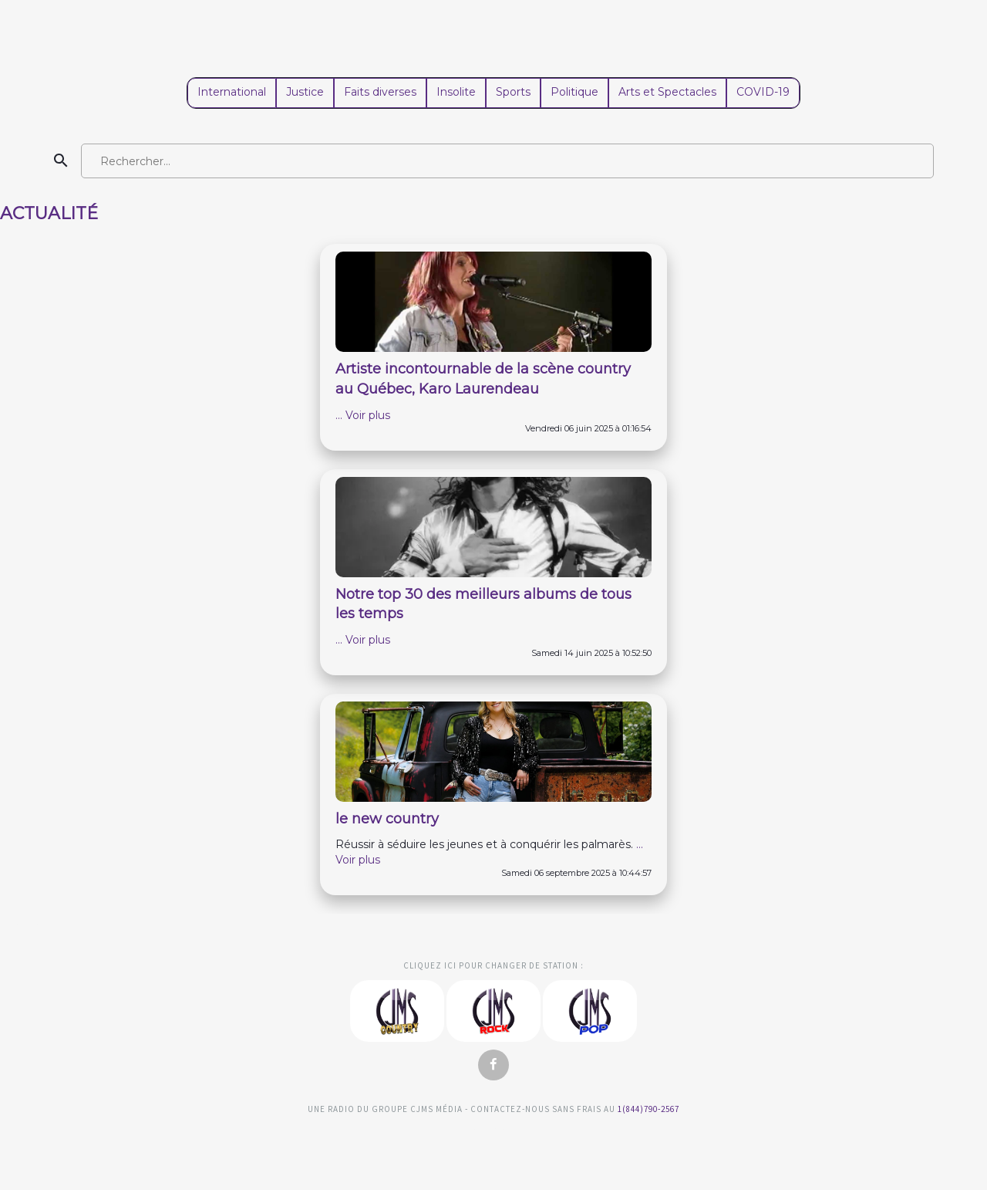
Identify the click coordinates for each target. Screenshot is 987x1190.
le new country (387, 818)
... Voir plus (362, 415)
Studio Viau (493, 1142)
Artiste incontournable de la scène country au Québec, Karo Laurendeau (483, 378)
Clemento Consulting (22, 924)
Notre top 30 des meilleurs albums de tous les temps (483, 604)
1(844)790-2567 (648, 1109)
